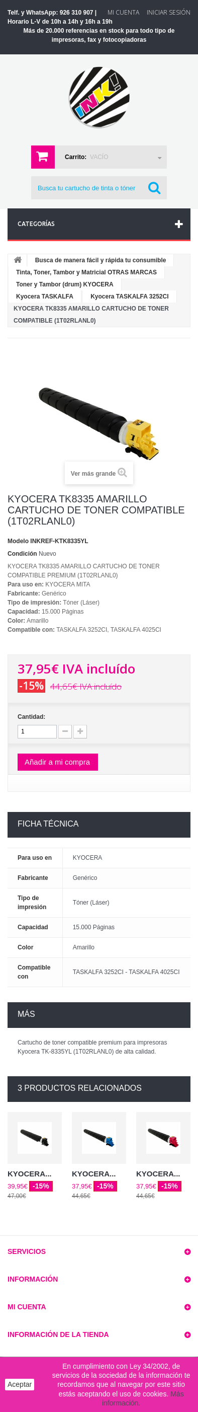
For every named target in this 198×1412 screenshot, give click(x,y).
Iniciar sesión (168, 12)
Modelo (18, 541)
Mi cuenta (27, 1307)
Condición (22, 553)
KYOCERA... (30, 1173)
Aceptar (20, 1384)
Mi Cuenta (123, 12)
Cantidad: (31, 716)
